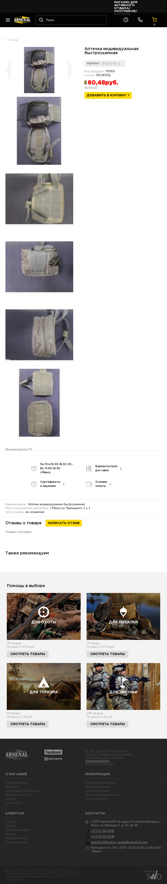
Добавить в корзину (106, 95)
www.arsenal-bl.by (97, 761)
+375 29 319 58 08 (102, 836)
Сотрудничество (16, 782)
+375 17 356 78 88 (102, 831)
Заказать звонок (16, 842)
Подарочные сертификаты (22, 791)
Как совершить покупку (100, 782)
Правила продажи (97, 791)
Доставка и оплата (17, 795)
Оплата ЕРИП (14, 803)
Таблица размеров (18, 830)
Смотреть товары (27, 654)
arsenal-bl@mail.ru (103, 842)
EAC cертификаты (96, 799)
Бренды (10, 826)
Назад (13, 40)
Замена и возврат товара (102, 795)
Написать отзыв (64, 523)
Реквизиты (12, 787)
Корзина (10, 834)
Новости (10, 799)
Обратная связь (15, 838)
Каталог (10, 822)
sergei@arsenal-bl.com (132, 842)
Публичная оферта (97, 787)
